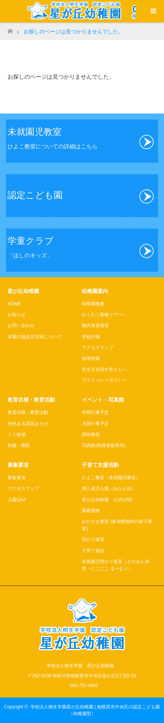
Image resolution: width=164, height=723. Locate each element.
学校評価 (91, 336)
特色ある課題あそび (28, 423)
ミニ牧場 (17, 434)
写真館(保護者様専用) (103, 445)
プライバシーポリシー (104, 380)
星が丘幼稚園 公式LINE (107, 499)
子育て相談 (93, 550)
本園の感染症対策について (35, 336)
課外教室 (91, 434)
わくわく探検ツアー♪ (103, 314)
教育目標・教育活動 (28, 412)
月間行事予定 (95, 423)
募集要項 (17, 477)
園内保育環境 (95, 325)
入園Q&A (17, 499)
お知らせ (17, 314)
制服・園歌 (19, 445)
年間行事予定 (95, 412)
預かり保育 (93, 539)
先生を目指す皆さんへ (104, 369)
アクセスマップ (97, 347)
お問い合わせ (21, 325)
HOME (14, 303)
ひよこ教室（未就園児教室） (111, 477)
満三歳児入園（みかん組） (109, 488)
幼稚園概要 (93, 303)
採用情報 (91, 358)
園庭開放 (91, 510)
